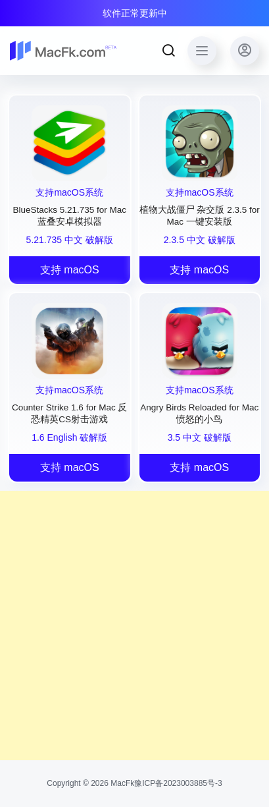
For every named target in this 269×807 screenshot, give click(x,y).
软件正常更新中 (135, 13)
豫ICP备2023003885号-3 (178, 783)
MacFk (121, 783)
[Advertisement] (134, 625)
